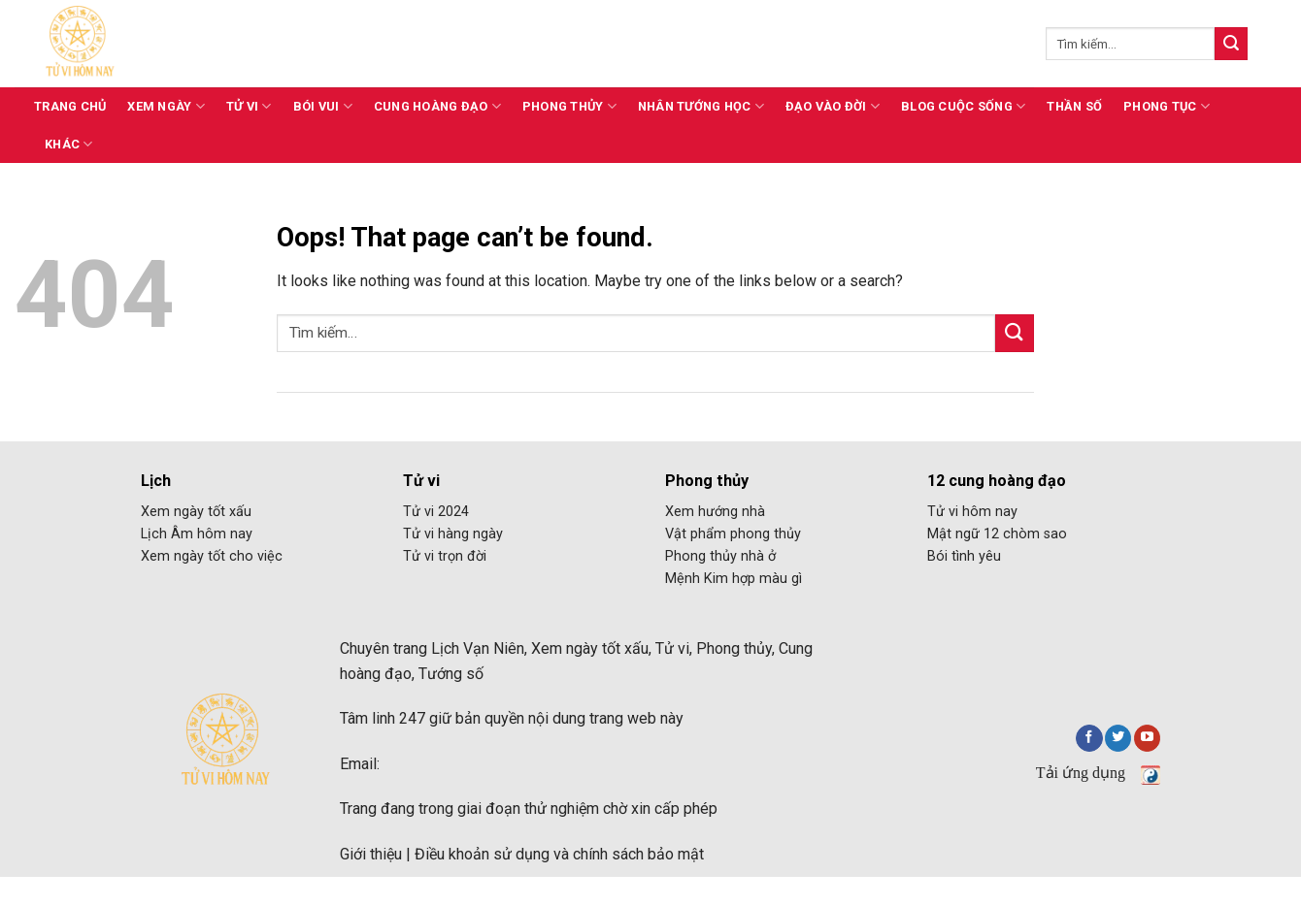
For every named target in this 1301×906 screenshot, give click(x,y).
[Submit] (1231, 43)
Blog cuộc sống (963, 106)
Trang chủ (70, 106)
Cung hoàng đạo (437, 106)
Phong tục (1166, 106)
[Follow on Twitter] (1118, 738)
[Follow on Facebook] (1089, 738)
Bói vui (322, 106)
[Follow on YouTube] (1147, 738)
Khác (68, 144)
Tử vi (249, 106)
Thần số (1074, 106)
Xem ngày (166, 106)
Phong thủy (569, 106)
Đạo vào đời (832, 106)
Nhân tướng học (701, 106)
